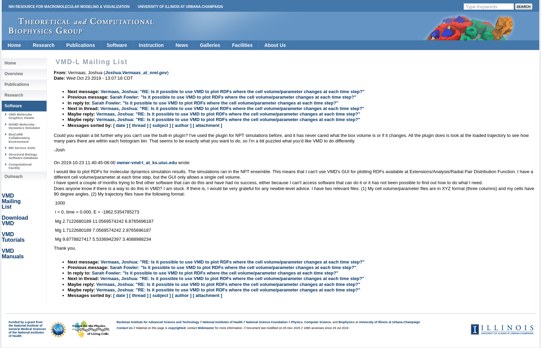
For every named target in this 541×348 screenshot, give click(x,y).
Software (117, 45)
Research (44, 45)
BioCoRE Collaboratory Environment (19, 137)
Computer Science (317, 322)
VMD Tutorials (13, 237)
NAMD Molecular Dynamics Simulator (24, 126)
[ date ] (120, 125)
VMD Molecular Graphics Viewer (21, 116)
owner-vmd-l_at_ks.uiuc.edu (147, 162)
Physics (297, 322)
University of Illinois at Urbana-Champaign (180, 7)
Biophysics (346, 322)
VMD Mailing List (11, 201)
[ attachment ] (207, 125)
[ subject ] (160, 125)
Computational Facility (20, 166)
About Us (275, 45)
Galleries (210, 45)
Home (14, 45)
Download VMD (15, 220)
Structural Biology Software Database (23, 156)
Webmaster (206, 328)
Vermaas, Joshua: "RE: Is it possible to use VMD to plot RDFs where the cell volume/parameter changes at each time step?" (232, 91)
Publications (80, 45)
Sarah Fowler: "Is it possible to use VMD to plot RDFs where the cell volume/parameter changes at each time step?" (233, 97)
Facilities (242, 45)
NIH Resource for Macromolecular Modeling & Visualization (69, 7)
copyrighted (176, 328)
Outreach (13, 176)
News (182, 45)
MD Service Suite (22, 148)
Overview (13, 73)
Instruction (151, 45)
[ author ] (181, 125)
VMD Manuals (13, 253)
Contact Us (124, 328)
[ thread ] (138, 125)
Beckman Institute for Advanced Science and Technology (158, 322)
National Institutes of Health (223, 322)
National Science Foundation (267, 322)
